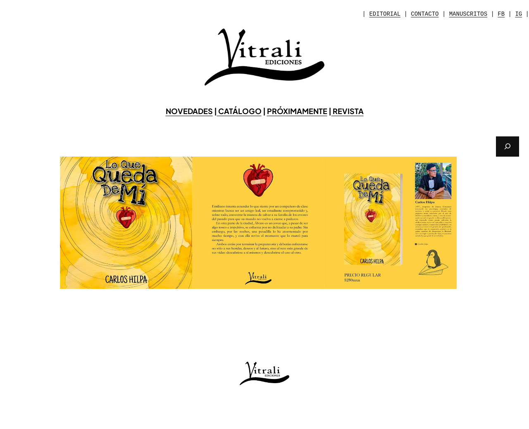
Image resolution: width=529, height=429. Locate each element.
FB (501, 14)
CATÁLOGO (239, 111)
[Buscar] (507, 146)
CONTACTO (424, 14)
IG (518, 14)
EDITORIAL (384, 14)
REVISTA (347, 111)
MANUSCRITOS (468, 14)
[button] (12, 222)
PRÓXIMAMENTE (297, 111)
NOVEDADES (189, 111)
